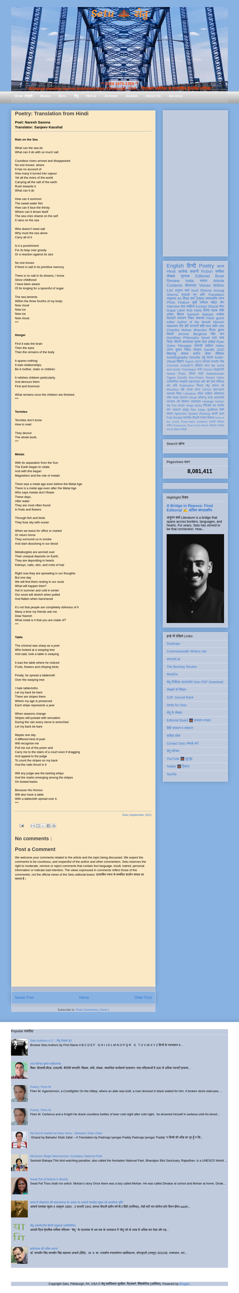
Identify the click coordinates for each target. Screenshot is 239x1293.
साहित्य (209, 346)
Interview (173, 306)
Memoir (218, 322)
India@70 (186, 365)
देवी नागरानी (191, 326)
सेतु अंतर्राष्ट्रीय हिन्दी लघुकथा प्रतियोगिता (53, 1225)
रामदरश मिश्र (174, 393)
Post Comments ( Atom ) (92, 1009)
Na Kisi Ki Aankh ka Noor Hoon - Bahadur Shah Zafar (66, 1133)
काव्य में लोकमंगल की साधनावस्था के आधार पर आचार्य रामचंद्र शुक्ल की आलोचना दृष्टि (76, 1202)
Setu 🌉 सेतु (119, 14)
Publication (187, 385)
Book (219, 276)
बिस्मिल (220, 353)
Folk (169, 417)
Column (208, 369)
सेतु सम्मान (212, 385)
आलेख (182, 271)
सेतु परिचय (173, 751)
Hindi (171, 271)
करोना (196, 353)
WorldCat (173, 659)
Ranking (204, 413)
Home (84, 998)
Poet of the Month (198, 425)
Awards (132, 96)
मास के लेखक (173, 429)
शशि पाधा (205, 326)
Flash (210, 318)
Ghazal (213, 306)
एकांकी (212, 421)
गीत (181, 326)
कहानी (194, 271)
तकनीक (187, 417)
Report (210, 377)
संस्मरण (181, 318)
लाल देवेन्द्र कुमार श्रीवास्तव (45, 1063)
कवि (202, 295)
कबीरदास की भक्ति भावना (44, 1248)
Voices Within (211, 285)
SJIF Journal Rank (180, 697)
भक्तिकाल (219, 393)
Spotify (172, 774)
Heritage (208, 401)
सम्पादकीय (211, 298)
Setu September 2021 (137, 815)
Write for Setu (176, 705)
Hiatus (91, 96)
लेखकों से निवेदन (176, 690)
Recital (177, 417)
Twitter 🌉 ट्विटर (178, 766)
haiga (201, 409)
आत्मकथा (187, 342)
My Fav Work (176, 405)
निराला (200, 385)
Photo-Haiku (188, 421)
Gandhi (182, 377)
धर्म (178, 401)
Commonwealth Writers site (187, 651)
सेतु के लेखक (174, 712)
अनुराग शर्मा (182, 290)
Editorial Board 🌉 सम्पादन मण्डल (189, 720)
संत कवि (172, 385)
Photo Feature (178, 302)
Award (171, 373)
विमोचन (185, 401)
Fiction (207, 271)
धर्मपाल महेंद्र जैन (212, 302)
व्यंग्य (221, 298)
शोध (221, 306)
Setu (62, 96)
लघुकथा (171, 298)
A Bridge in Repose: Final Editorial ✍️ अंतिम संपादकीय (190, 507)
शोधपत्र (190, 285)
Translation (216, 295)
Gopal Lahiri (176, 310)
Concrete (173, 365)
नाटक (189, 389)
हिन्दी (191, 266)
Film (193, 409)
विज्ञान (180, 361)
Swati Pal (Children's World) (49, 1179)
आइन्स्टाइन (194, 381)
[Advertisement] (195, 182)
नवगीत (220, 405)
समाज (170, 413)
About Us (153, 96)
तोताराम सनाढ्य (216, 425)
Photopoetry (180, 425)
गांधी (199, 369)
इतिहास (199, 365)
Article (218, 281)
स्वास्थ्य (184, 397)
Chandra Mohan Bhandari (187, 330)
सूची (194, 302)
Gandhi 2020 (214, 349)
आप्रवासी (219, 397)
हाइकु (186, 409)
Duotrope (173, 643)
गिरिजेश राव (209, 405)
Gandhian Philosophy (183, 338)
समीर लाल (218, 326)
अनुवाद (200, 298)
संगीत (169, 425)
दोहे (182, 389)
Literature (189, 393)
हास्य (197, 389)
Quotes (193, 413)
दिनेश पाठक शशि (213, 310)
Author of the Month (194, 322)
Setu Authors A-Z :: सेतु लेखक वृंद (50, 1040)
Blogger (184, 1284)
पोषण (208, 353)
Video (220, 377)
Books (45, 96)
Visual (193, 397)
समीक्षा (219, 271)
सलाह (175, 397)
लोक (169, 397)
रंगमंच (203, 417)
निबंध (191, 318)
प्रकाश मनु (189, 295)
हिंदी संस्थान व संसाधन (180, 728)
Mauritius (173, 389)
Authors (111, 96)
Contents (174, 285)
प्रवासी (198, 346)
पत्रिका (220, 421)
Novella (194, 357)
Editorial (202, 276)
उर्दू (203, 357)
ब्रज (221, 413)
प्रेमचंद (206, 361)
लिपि (221, 409)
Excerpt (201, 306)
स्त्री (200, 373)
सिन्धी (192, 373)
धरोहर (170, 314)
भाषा (221, 338)
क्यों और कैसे (208, 381)
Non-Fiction (196, 377)
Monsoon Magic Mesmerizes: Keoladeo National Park (66, 1156)
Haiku (220, 346)
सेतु (76, 96)
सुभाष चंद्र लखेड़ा (204, 342)
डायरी (215, 413)
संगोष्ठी (183, 429)
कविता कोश (173, 736)
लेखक (171, 276)
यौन (169, 409)
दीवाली (195, 417)
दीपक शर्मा (189, 298)
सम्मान (184, 353)
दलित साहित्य (204, 393)
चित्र (170, 342)
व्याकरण (176, 409)
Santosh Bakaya (200, 314)
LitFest (206, 389)
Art (179, 298)
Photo (182, 373)
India (189, 281)
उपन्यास (171, 401)
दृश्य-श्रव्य (218, 389)
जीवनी (177, 342)
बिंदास (180, 314)
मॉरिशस (220, 381)
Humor (219, 401)
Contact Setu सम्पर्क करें (182, 743)
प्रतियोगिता (173, 381)
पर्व (222, 385)
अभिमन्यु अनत (205, 397)
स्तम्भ (203, 281)
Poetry (206, 266)
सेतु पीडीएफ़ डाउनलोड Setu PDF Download (195, 682)
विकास (210, 417)
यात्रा (210, 357)
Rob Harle (194, 310)
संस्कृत (197, 349)
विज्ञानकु (171, 353)
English (175, 266)
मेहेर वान (217, 334)
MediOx (172, 674)
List (170, 290)
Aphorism (180, 413)
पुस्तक (185, 276)
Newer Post (24, 998)
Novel (205, 338)
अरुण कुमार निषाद (179, 349)
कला (207, 365)
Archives (176, 96)
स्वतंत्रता (196, 401)
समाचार (200, 318)
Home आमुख (23, 96)
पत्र (214, 338)
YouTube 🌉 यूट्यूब (179, 759)
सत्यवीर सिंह (217, 361)
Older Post (143, 998)
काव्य (220, 266)
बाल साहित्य (188, 306)
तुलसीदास (212, 409)
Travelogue (188, 369)
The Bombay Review (182, 667)
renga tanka (194, 405)
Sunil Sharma (201, 290)
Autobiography (177, 357)
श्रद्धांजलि (219, 369)
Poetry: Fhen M (40, 1087)
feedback (202, 421)
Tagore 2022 (193, 361)
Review (173, 281)
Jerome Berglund (192, 334)
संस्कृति (183, 381)
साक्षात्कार (172, 326)
